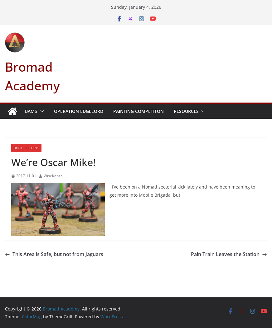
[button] (40, 111)
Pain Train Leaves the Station (229, 254)
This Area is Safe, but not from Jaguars (54, 254)
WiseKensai (54, 176)
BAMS (31, 111)
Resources (186, 111)
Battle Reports (26, 148)
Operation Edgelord (78, 111)
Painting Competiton (138, 111)
